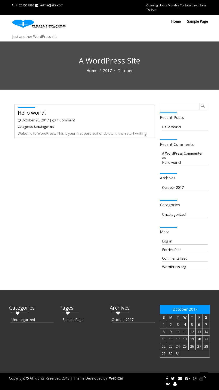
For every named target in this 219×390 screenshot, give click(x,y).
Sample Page (197, 21)
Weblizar (116, 378)
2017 (107, 70)
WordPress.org (174, 266)
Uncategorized (44, 127)
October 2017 (173, 187)
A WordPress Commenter (182, 153)
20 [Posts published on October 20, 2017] (199, 339)
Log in (167, 241)
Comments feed (174, 258)
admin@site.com (51, 5)
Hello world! (171, 127)
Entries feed (171, 249)
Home (176, 21)
